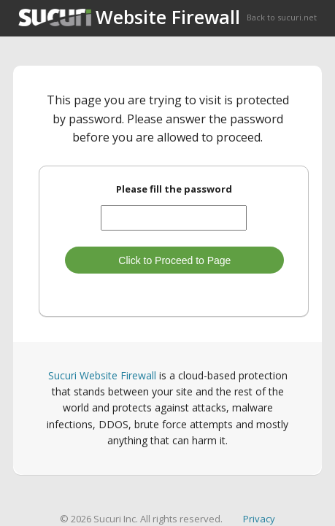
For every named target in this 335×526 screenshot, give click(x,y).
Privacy (259, 518)
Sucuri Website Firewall (102, 375)
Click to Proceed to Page (174, 260)
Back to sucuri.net (282, 17)
